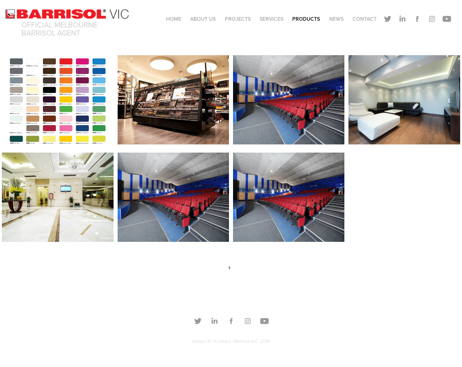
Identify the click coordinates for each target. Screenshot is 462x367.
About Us (203, 19)
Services (271, 19)
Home (173, 19)
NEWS (336, 19)
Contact (365, 19)
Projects (238, 19)
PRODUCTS (306, 19)
